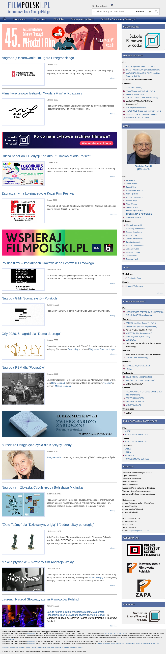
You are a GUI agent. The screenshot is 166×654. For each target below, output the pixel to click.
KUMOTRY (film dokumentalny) (139, 333)
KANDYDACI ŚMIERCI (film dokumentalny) (144, 354)
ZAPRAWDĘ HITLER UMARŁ (138, 118)
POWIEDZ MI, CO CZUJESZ (138, 366)
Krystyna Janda (54, 457)
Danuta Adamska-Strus (59, 612)
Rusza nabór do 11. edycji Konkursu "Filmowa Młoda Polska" (46, 156)
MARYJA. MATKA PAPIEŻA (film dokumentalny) (139, 102)
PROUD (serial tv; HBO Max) (138, 337)
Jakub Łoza (130, 180)
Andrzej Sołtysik (97, 615)
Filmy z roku (39, 19)
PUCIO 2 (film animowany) (137, 358)
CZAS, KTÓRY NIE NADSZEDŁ (139, 377)
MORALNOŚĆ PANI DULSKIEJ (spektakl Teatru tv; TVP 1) (143, 74)
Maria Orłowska (132, 249)
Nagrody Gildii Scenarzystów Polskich (29, 298)
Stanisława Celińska (134, 190)
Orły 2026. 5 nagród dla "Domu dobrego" (31, 334)
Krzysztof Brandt (133, 235)
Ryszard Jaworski (78, 615)
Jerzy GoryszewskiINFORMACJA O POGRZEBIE (139, 212)
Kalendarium (19, 19)
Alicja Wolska (131, 204)
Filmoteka (58, 19)
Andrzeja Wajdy (95, 577)
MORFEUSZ (130, 456)
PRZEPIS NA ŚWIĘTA (135, 398)
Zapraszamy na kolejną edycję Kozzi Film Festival (38, 193)
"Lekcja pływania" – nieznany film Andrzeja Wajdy (38, 562)
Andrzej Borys (131, 201)
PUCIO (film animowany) (136, 108)
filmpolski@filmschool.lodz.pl (141, 531)
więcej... (160, 293)
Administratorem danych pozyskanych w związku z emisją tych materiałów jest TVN (128, 643)
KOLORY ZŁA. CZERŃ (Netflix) (139, 330)
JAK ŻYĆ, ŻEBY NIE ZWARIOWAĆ (140, 380)
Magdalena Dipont (81, 612)
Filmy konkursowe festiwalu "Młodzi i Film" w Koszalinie (42, 93)
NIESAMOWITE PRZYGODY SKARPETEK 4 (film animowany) (144, 393)
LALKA (129, 369)
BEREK (129, 413)
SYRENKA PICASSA (134, 384)
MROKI (128, 431)
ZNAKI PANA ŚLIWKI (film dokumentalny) (143, 70)
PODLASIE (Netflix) (134, 88)
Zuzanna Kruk (132, 259)
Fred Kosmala (131, 256)
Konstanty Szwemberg (135, 229)
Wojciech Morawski (134, 225)
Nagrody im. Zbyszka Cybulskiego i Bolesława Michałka (42, 487)
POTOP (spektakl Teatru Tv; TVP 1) (140, 66)
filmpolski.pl (31, 633)
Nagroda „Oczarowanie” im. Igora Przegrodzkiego (38, 58)
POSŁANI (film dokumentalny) (139, 80)
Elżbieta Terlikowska (134, 239)
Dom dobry (73, 349)
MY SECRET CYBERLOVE (136, 435)
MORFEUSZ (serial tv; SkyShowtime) (141, 326)
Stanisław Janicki (133, 217)
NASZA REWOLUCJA (135, 402)
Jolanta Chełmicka (133, 242)
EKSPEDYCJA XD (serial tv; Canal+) (141, 114)
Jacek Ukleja (131, 187)
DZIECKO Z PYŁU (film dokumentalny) (142, 98)
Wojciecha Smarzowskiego (102, 349)
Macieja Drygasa (63, 386)
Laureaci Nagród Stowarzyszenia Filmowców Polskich (41, 599)
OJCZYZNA (131, 340)
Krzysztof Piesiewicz (134, 197)
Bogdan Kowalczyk (134, 232)
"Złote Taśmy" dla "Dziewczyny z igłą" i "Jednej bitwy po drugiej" (48, 524)
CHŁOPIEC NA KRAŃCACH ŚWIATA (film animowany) (143, 344)
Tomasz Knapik (132, 207)
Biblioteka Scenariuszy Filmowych (118, 19)
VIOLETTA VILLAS (134, 405)
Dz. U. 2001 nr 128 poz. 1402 (115, 633)
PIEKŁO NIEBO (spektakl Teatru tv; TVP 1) (143, 111)
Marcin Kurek (131, 184)
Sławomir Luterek (133, 252)
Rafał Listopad (58, 383)
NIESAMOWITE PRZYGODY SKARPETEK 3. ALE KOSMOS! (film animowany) (145, 313)
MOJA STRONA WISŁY (136, 94)
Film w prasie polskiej (82, 19)
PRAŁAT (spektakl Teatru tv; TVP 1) (140, 91)
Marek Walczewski (135, 286)
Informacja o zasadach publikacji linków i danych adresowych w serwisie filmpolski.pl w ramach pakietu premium (42, 647)
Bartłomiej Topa (134, 278)
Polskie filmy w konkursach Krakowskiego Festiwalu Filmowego (48, 263)
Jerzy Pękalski (132, 194)
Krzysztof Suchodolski (135, 245)
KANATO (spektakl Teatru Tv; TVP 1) (141, 323)
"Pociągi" (107, 383)
